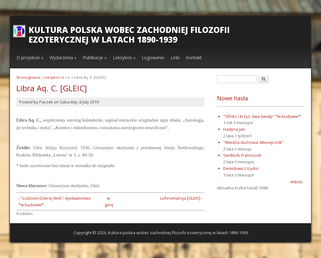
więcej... (297, 181)
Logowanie (153, 58)
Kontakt (194, 58)
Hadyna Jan (234, 129)
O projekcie (30, 58)
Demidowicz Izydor (241, 168)
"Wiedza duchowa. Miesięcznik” (253, 142)
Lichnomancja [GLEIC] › (181, 198)
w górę (108, 201)
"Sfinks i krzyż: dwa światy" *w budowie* (262, 116)
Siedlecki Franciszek (242, 155)
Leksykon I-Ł (54, 77)
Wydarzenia (63, 58)
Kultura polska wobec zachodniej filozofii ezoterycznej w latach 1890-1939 (129, 34)
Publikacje (95, 58)
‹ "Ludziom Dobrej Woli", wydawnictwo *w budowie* (54, 201)
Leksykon (124, 58)
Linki (175, 58)
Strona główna (28, 77)
